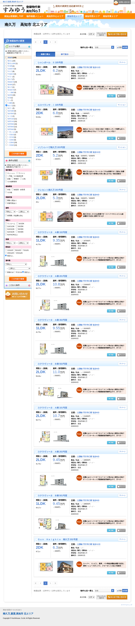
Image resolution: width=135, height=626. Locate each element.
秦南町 (10, 84)
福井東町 (11, 113)
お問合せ (17, 295)
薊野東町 (11, 127)
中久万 (10, 71)
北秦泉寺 (11, 69)
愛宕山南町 (12, 63)
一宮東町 (11, 142)
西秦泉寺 (11, 82)
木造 (8, 190)
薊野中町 (11, 121)
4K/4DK (20, 232)
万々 (9, 100)
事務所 (16, 179)
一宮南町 (11, 145)
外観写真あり (12, 203)
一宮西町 (11, 140)
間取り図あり (12, 200)
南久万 (10, 106)
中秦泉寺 (11, 74)
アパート (22, 173)
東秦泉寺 (11, 90)
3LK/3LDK (11, 232)
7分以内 (26, 250)
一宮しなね (12, 132)
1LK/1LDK (11, 226)
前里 (9, 98)
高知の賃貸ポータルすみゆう (12, 610)
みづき (10, 116)
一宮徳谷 (11, 135)
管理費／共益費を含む (15, 216)
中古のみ (19, 272)
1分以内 (10, 250)
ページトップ (127, 605)
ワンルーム (11, 224)
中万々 (10, 77)
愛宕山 (10, 61)
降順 (125, 47)
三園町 (10, 103)
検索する (18, 153)
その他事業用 (12, 182)
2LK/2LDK (11, 229)
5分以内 (18, 250)
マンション (11, 173)
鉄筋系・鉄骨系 (19, 190)
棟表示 (64, 54)
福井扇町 (11, 111)
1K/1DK (21, 224)
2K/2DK (20, 226)
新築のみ (10, 272)
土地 (23, 179)
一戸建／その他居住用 (15, 176)
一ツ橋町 (11, 92)
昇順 (119, 47)
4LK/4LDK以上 (12, 235)
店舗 (8, 179)
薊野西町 (11, 124)
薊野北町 (11, 119)
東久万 (10, 87)
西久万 (10, 79)
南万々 (10, 108)
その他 (9, 192)
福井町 (10, 95)
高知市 (10, 57)
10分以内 (10, 253)
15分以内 (19, 253)
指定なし (10, 256)
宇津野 (10, 66)
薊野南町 (11, 129)
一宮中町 (11, 137)
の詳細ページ (111, 96)
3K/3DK (20, 229)
